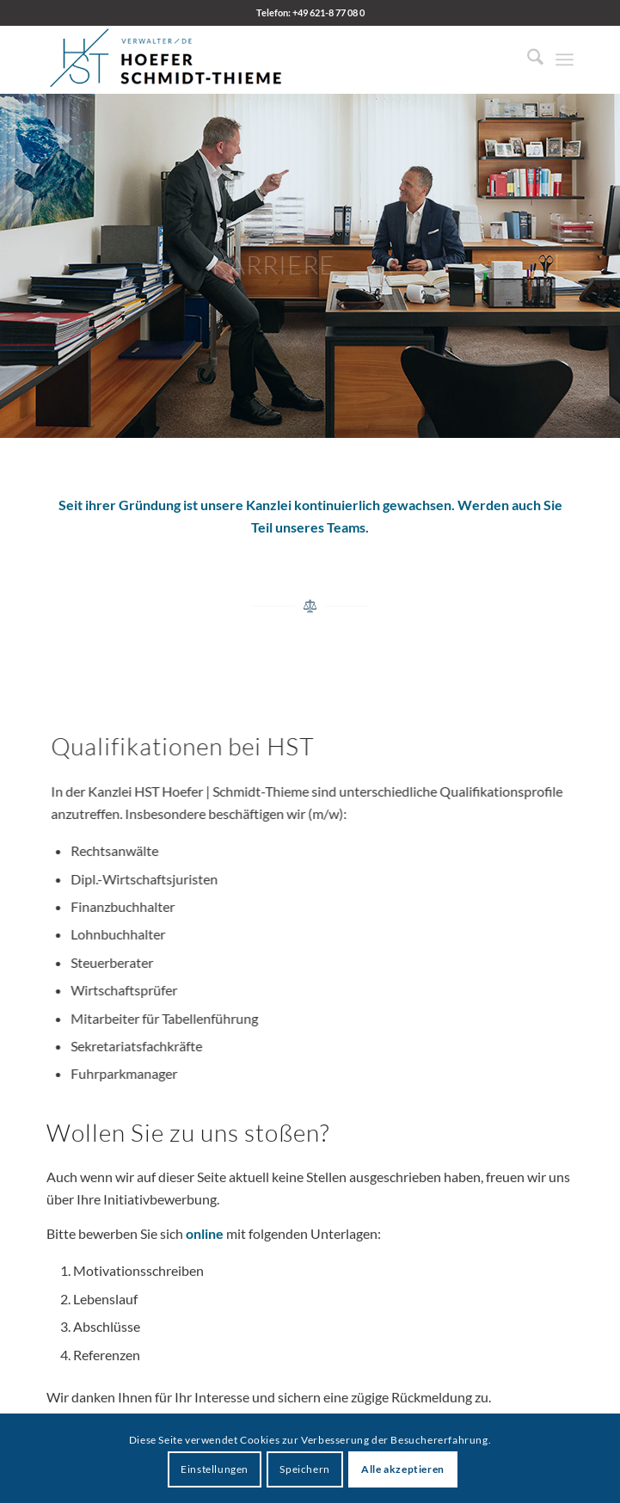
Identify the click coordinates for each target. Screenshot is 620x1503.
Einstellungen (215, 1469)
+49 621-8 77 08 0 (328, 12)
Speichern (304, 1469)
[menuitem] (526, 59)
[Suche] (526, 59)
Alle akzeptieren (403, 1469)
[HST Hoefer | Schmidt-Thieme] (257, 59)
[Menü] (565, 59)
